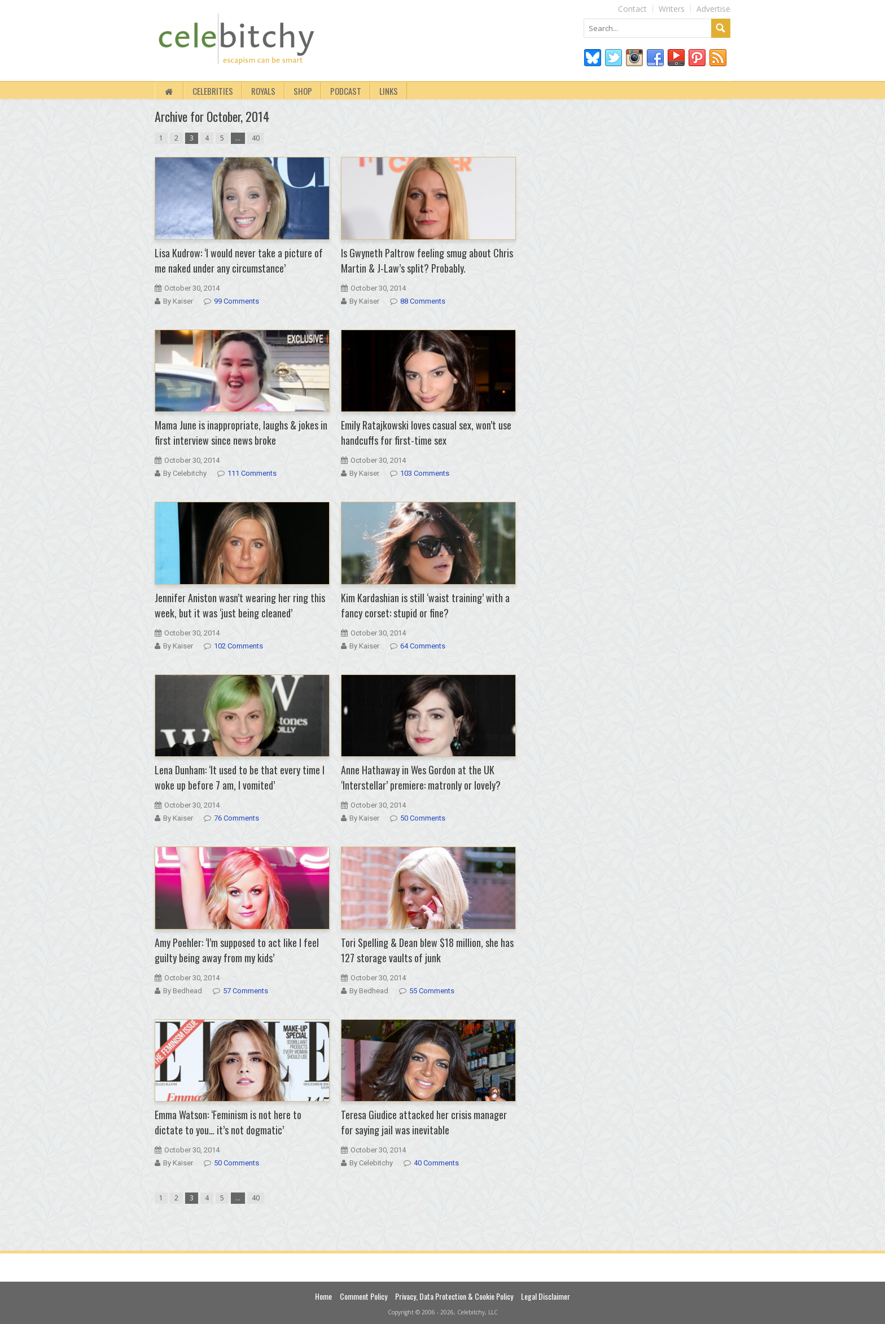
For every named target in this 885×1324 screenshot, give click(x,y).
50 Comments (422, 818)
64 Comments (422, 646)
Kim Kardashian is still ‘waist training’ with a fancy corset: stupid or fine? (425, 605)
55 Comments (431, 991)
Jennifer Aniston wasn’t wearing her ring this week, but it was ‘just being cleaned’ (240, 605)
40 (256, 138)
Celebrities (212, 91)
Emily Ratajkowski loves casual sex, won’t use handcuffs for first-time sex (426, 433)
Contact (632, 9)
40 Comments (436, 1163)
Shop (302, 91)
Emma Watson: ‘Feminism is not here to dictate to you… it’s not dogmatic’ (228, 1122)
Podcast (345, 91)
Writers (672, 9)
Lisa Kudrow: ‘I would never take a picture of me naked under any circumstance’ (239, 260)
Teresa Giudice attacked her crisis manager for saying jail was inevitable (424, 1122)
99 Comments (236, 301)
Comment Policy (363, 1296)
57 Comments (245, 991)
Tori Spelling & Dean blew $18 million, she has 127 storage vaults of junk (427, 950)
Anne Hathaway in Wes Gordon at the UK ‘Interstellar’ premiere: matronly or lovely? (421, 777)
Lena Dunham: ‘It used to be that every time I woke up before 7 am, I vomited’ (240, 777)
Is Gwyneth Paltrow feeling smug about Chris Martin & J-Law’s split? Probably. (427, 260)
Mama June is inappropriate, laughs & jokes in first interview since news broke (241, 433)
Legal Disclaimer (545, 1296)
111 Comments (252, 473)
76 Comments (236, 818)
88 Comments (422, 301)
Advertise (713, 9)
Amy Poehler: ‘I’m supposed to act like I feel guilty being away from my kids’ (237, 950)
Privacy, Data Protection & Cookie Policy (454, 1296)
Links (388, 91)
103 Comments (424, 473)
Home (323, 1296)
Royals (263, 91)
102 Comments (238, 646)
